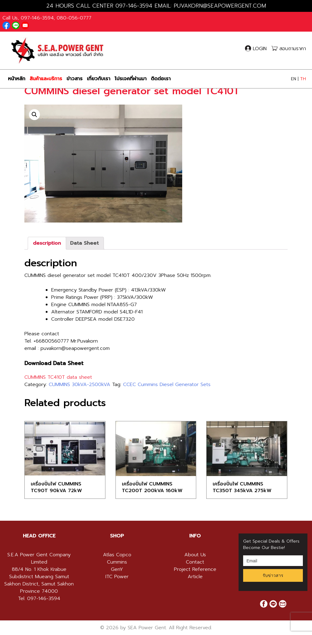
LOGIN (256, 48)
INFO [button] (195, 536)
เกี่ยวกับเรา (98, 78)
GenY (117, 569)
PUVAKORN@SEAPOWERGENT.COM (220, 6)
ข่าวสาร (74, 78)
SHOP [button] (117, 536)
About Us (195, 554)
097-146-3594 (133, 6)
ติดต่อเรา (161, 78)
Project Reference (195, 569)
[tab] (47, 243)
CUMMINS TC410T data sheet (58, 377)
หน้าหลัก (16, 78)
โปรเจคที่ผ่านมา (131, 78)
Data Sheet (84, 243)
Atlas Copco (117, 554)
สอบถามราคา (288, 48)
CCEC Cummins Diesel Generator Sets (167, 384)
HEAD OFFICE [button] (39, 536)
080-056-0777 (74, 18)
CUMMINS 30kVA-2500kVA (79, 384)
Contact (195, 562)
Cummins (117, 562)
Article (195, 576)
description (47, 243)
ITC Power (117, 576)
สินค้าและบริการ (46, 78)
